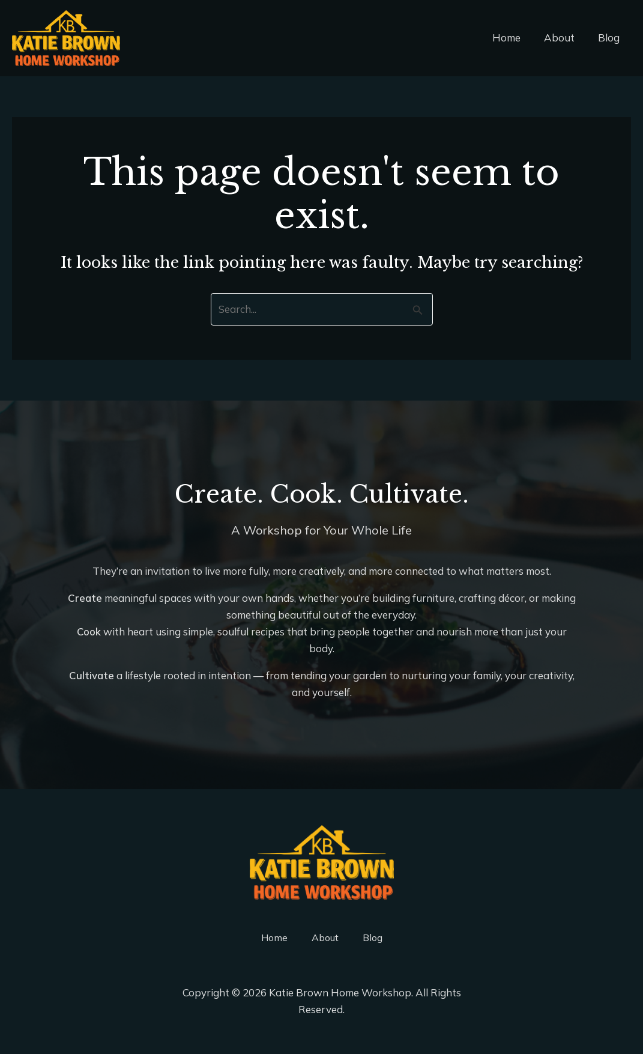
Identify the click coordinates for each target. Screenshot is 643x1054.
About (563, 37)
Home (514, 37)
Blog (610, 37)
